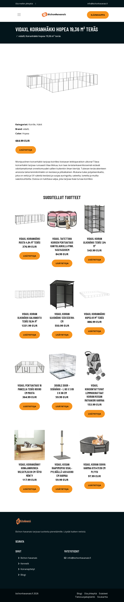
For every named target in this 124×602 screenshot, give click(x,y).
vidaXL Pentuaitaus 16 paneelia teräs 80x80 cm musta (30, 389)
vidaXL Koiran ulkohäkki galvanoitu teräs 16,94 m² (29, 317)
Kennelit (25, 563)
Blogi (23, 574)
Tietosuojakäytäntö (85, 596)
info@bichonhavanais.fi (97, 3)
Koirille (32, 124)
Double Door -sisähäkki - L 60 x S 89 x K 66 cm (62, 389)
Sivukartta (102, 596)
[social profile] (35, 3)
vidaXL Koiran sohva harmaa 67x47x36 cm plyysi (94, 468)
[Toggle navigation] (19, 14)
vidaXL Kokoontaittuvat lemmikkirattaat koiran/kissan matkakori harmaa (94, 393)
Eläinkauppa (98, 14)
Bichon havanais (29, 557)
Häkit (39, 124)
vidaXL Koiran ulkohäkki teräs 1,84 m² (94, 242)
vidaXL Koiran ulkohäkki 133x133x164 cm (62, 317)
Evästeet (103, 593)
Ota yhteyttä (90, 593)
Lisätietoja (25, 149)
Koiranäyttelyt (28, 569)
